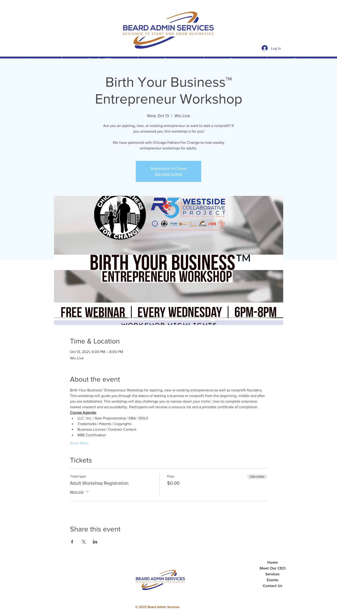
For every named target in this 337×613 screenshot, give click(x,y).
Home (272, 562)
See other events (169, 174)
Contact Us (272, 585)
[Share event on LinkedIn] (95, 542)
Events (272, 580)
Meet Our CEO (273, 568)
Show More (79, 443)
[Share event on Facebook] (72, 542)
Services (272, 574)
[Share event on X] (83, 542)
